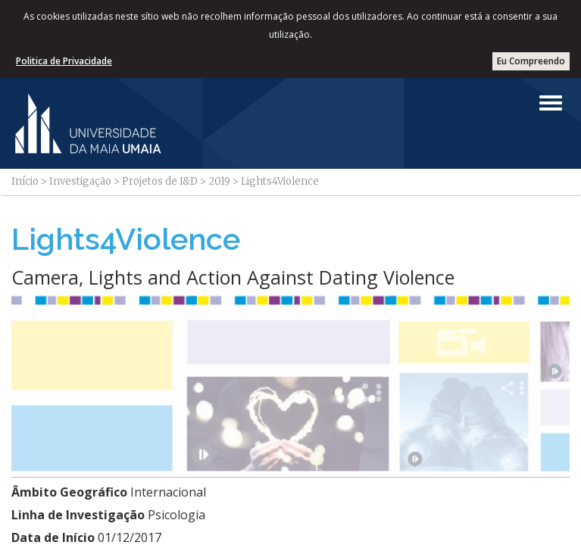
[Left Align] (551, 103)
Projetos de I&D (160, 181)
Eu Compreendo (531, 60)
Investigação (80, 181)
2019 (219, 181)
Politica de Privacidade (64, 60)
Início (25, 181)
